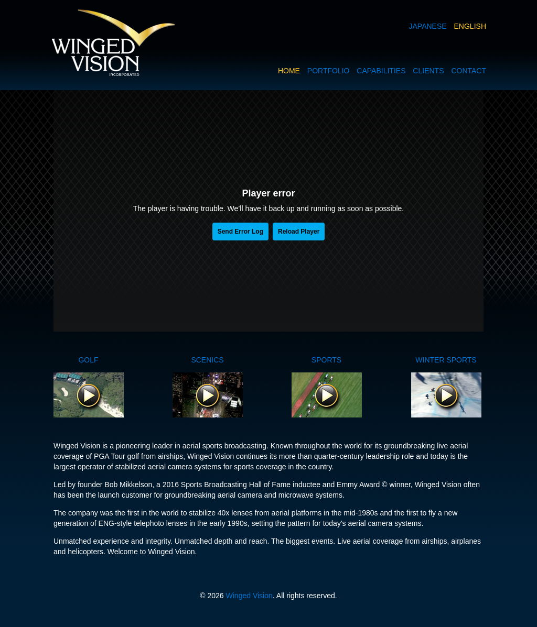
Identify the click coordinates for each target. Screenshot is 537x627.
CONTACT (468, 71)
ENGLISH (470, 26)
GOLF (88, 360)
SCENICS (207, 360)
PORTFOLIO (328, 71)
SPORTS (326, 360)
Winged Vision (249, 595)
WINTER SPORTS (445, 360)
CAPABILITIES (381, 71)
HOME (289, 71)
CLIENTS (428, 71)
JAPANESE (428, 26)
